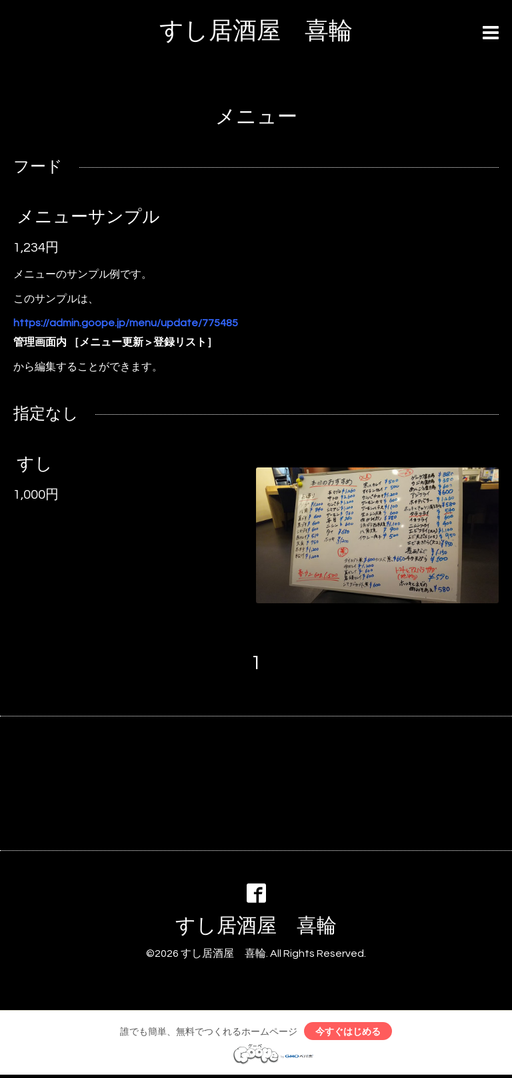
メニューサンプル (88, 217)
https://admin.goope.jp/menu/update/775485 (125, 323)
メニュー (256, 117)
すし (35, 464)
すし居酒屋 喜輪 (256, 31)
